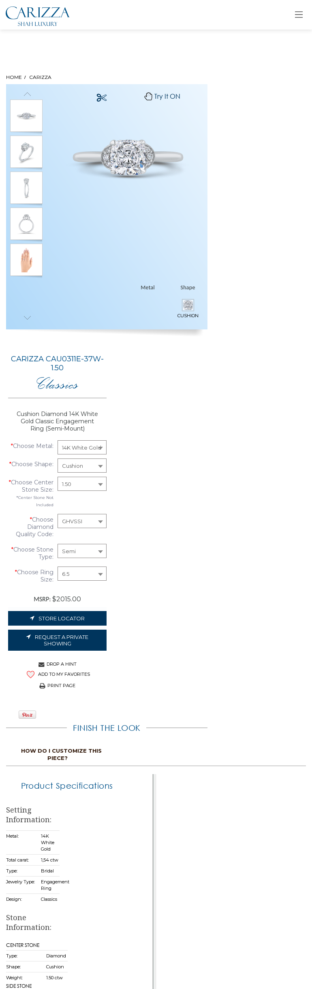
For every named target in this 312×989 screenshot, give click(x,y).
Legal (20, 783)
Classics (256, 129)
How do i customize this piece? (260, 494)
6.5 (264, 332)
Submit (128, 940)
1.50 (265, 242)
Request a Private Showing (256, 398)
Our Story (134, 770)
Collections (137, 783)
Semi (267, 309)
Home (130, 756)
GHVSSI (271, 279)
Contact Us (137, 810)
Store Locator (256, 377)
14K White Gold (280, 201)
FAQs (20, 770)
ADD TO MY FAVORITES (256, 432)
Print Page (256, 444)
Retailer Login (249, 756)
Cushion (271, 219)
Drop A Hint (256, 422)
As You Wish (138, 796)
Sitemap (25, 797)
